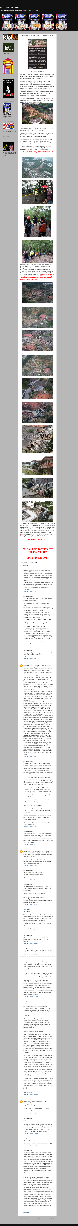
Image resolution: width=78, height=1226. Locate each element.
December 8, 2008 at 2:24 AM (30, 931)
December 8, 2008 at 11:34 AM (30, 943)
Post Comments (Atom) (31, 1222)
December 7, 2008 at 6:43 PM (30, 658)
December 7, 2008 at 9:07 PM (30, 844)
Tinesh (25, 909)
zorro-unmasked (10, 7)
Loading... (5, 138)
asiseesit (25, 958)
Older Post (51, 1219)
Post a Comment (26, 1212)
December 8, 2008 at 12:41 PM (30, 1094)
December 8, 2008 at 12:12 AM (30, 879)
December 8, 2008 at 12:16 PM (30, 996)
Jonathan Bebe (27, 568)
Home (38, 1219)
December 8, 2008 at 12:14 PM (30, 954)
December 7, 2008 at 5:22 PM (30, 591)
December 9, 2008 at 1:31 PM (30, 1209)
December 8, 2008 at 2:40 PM (30, 1113)
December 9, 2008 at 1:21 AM (30, 1145)
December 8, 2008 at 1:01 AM (30, 904)
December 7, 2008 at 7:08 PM (30, 756)
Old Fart (25, 849)
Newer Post (24, 1219)
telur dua (25, 1099)
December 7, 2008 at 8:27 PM (30, 826)
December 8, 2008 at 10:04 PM (30, 1133)
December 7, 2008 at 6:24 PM (30, 646)
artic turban (26, 663)
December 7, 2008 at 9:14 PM (30, 865)
